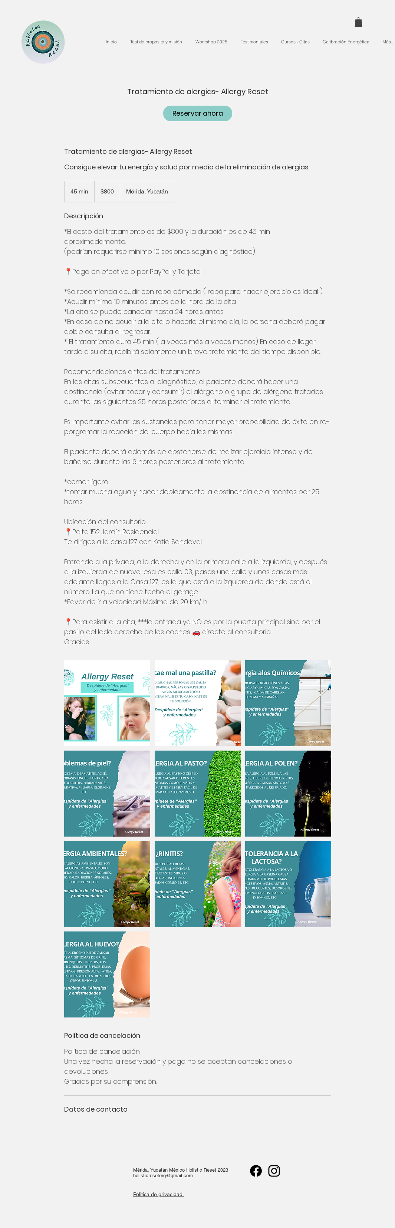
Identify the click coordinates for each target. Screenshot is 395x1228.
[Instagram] (274, 1171)
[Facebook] (256, 1171)
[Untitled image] (107, 703)
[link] (197, 113)
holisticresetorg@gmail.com (163, 1175)
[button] (358, 22)
